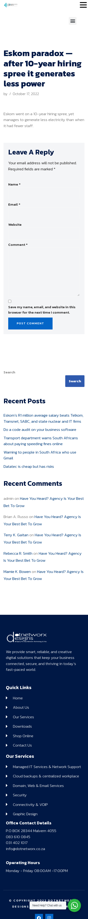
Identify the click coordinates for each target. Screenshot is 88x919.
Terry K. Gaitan (16, 535)
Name (14, 184)
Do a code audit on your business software (40, 429)
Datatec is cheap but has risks (29, 466)
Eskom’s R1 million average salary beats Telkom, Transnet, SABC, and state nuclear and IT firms (43, 418)
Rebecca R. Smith (18, 553)
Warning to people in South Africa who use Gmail (40, 455)
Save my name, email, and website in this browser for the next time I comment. (42, 309)
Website (15, 224)
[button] (73, 21)
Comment (18, 244)
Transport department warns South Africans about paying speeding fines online (41, 441)
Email (14, 204)
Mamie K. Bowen (17, 572)
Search (9, 372)
